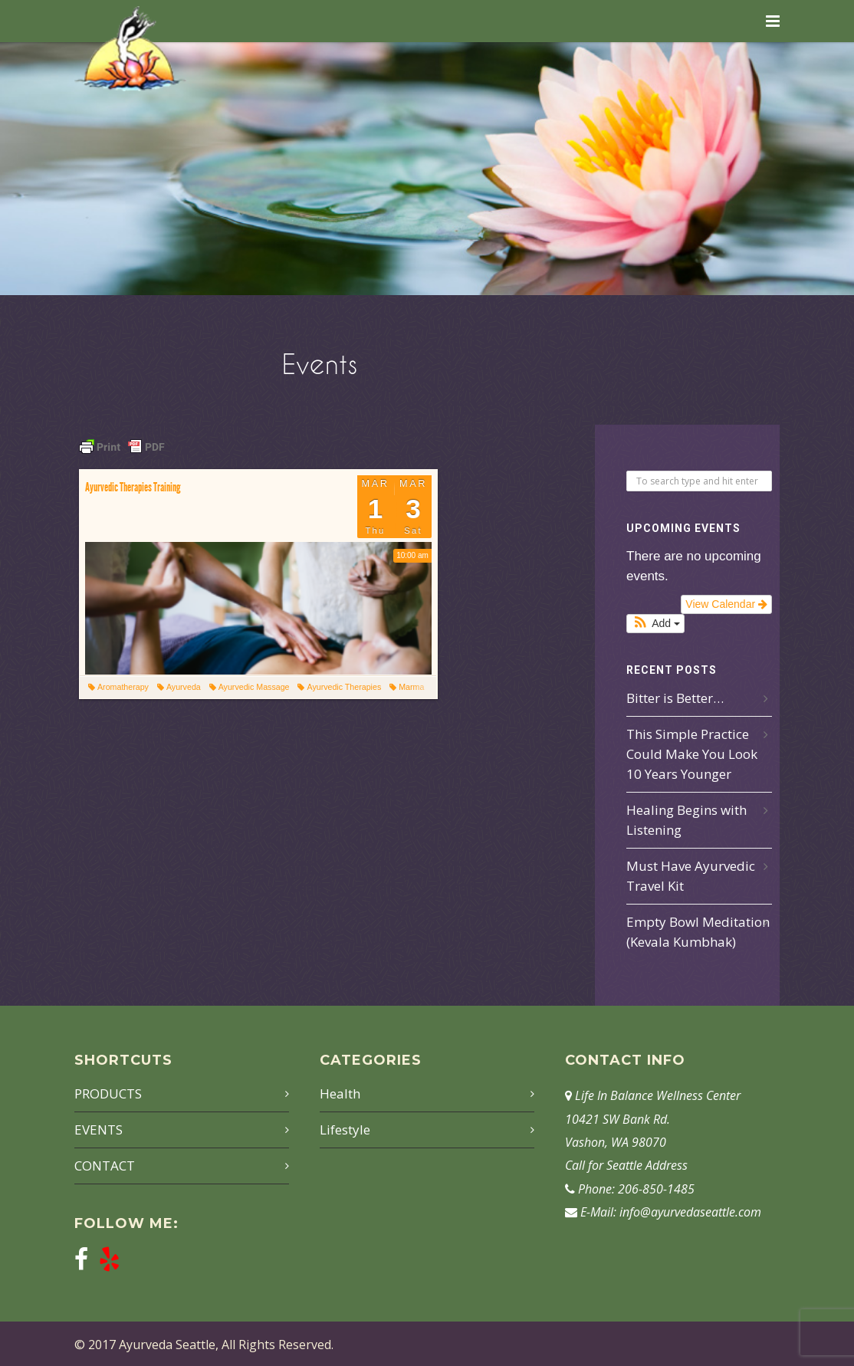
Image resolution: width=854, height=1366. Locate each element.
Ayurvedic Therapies (339, 687)
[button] (655, 623)
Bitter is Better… (675, 698)
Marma (406, 687)
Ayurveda (179, 687)
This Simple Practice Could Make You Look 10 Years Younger (691, 754)
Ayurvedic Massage (249, 687)
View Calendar (726, 604)
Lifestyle (345, 1129)
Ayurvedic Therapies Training (132, 487)
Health (340, 1093)
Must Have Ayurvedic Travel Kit (690, 876)
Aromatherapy (118, 687)
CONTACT (104, 1165)
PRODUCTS (108, 1093)
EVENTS (98, 1129)
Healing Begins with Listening (686, 820)
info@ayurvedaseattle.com (690, 1211)
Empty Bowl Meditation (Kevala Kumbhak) (698, 932)
